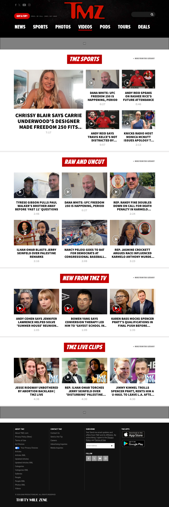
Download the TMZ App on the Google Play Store (133, 443)
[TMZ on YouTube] (100, 458)
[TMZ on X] (20, 5)
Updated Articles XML (24, 463)
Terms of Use (20, 440)
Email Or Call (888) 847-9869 (44, 16)
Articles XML (20, 455)
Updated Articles (22, 459)
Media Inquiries (57, 448)
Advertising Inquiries (59, 444)
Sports (40, 27)
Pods (105, 27)
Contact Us (55, 433)
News (20, 27)
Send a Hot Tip (57, 437)
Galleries (18, 474)
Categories (19, 466)
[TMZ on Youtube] (24, 5)
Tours (124, 27)
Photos (63, 27)
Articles (18, 451)
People (18, 477)
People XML (20, 481)
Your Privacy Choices (26, 448)
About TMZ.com (21, 433)
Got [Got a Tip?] (22, 16)
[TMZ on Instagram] (29, 5)
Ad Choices (19, 444)
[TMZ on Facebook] (16, 5)
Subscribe (112, 445)
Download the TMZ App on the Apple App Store (133, 434)
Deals (144, 27)
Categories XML (21, 470)
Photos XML (20, 485)
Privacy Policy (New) (23, 437)
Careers (54, 440)
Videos (85, 27)
